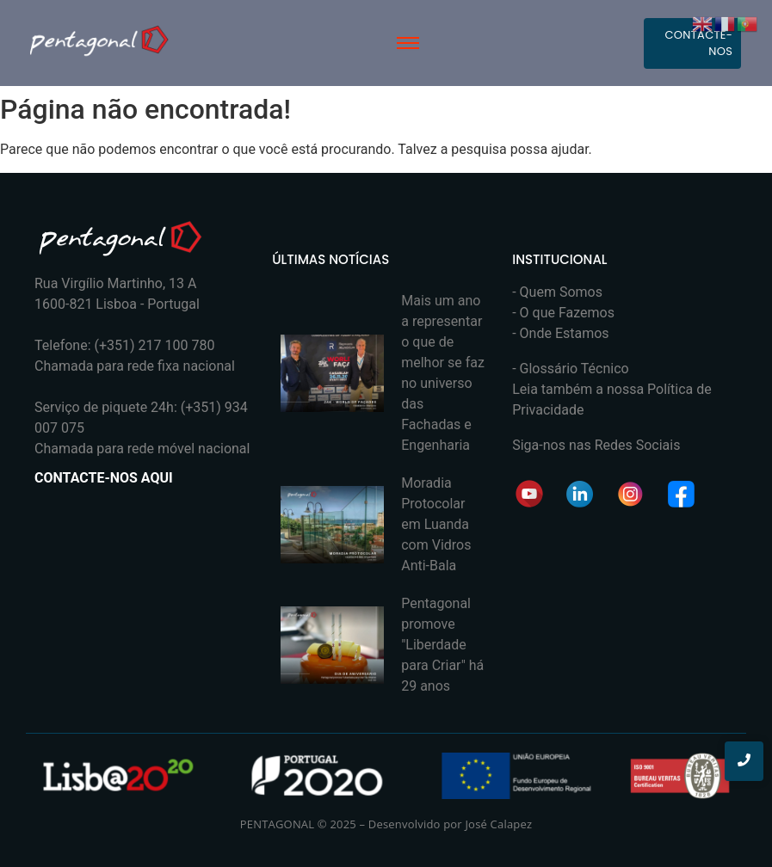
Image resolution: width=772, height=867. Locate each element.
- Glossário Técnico (570, 368)
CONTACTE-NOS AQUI (103, 478)
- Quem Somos (557, 292)
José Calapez (498, 824)
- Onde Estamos (560, 333)
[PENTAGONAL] (99, 40)
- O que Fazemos (563, 312)
